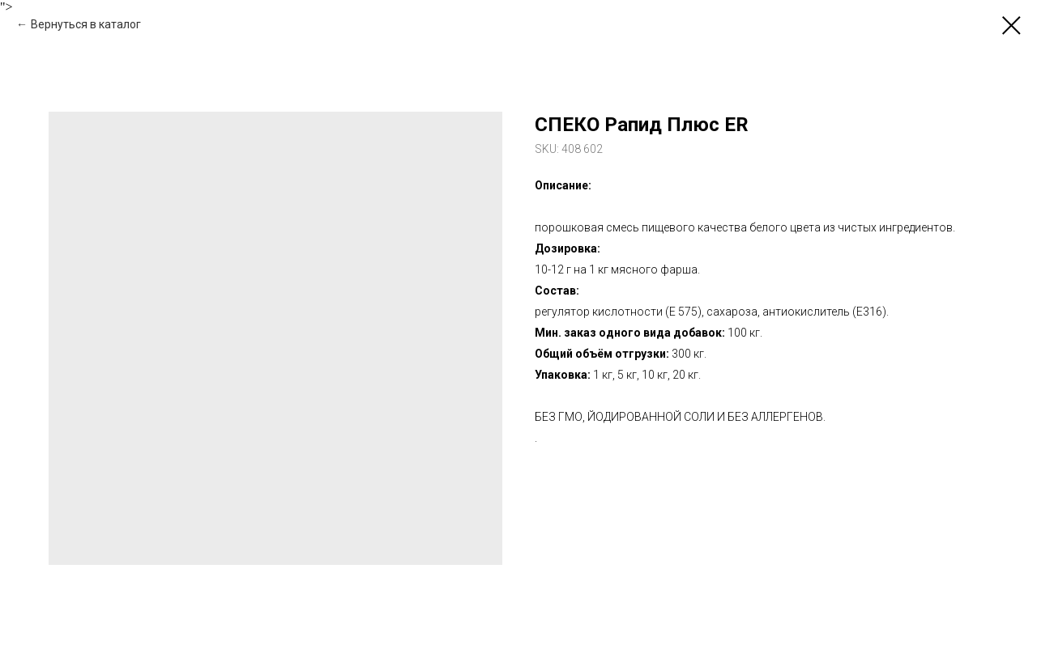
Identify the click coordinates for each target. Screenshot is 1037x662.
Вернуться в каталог (86, 24)
